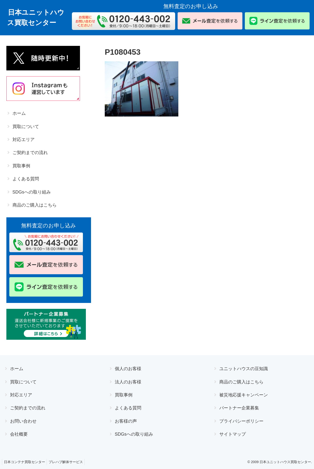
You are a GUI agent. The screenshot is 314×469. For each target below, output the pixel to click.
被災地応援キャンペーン (243, 394)
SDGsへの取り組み (32, 192)
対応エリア (24, 139)
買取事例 (21, 165)
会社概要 (19, 434)
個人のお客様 (128, 368)
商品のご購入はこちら (35, 205)
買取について (26, 126)
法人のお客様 (128, 381)
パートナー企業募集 (239, 407)
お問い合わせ (23, 421)
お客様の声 (126, 421)
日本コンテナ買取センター (25, 462)
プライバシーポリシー (241, 421)
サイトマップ (232, 434)
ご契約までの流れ (30, 152)
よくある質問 (26, 178)
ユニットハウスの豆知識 (243, 368)
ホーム (19, 113)
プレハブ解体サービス (68, 462)
